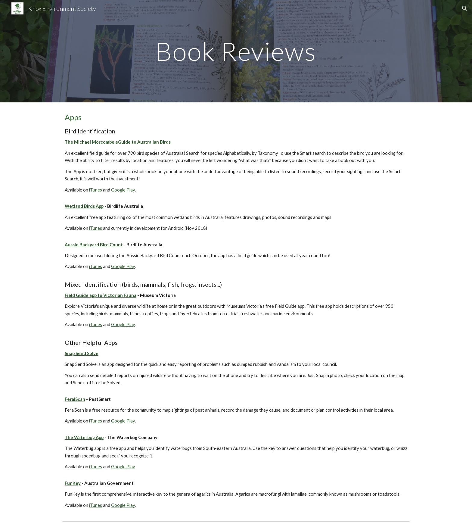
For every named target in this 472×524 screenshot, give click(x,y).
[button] (465, 8)
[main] (236, 51)
